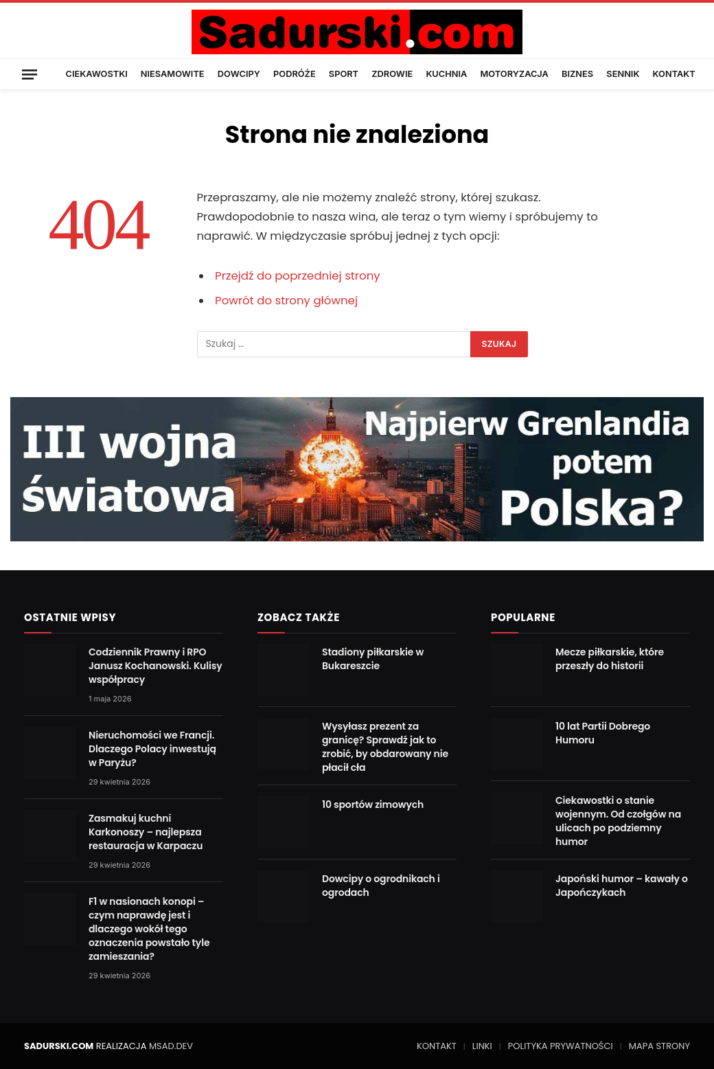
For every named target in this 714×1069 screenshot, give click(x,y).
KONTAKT (674, 74)
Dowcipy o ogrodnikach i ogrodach (381, 885)
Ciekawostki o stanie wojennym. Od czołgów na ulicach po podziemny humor (618, 821)
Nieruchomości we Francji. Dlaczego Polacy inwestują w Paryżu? (152, 748)
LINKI (482, 1046)
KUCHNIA (446, 74)
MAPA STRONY (659, 1046)
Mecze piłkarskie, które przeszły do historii (609, 659)
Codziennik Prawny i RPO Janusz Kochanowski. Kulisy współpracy (155, 665)
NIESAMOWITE (173, 74)
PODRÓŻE (294, 74)
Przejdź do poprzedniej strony (297, 276)
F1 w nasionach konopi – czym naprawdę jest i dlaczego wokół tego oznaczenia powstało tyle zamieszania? (149, 928)
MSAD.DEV (171, 1046)
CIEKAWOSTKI (97, 74)
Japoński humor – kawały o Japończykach (621, 885)
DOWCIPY (239, 74)
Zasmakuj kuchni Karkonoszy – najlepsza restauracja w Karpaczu (146, 832)
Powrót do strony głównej (286, 300)
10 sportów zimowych (373, 804)
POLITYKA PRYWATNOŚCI (560, 1046)
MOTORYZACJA (515, 74)
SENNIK (622, 74)
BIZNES (577, 74)
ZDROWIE (392, 74)
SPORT (343, 74)
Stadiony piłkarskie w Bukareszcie (373, 659)
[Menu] (29, 74)
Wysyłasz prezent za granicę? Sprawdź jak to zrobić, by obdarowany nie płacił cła (385, 746)
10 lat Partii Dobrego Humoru (602, 733)
